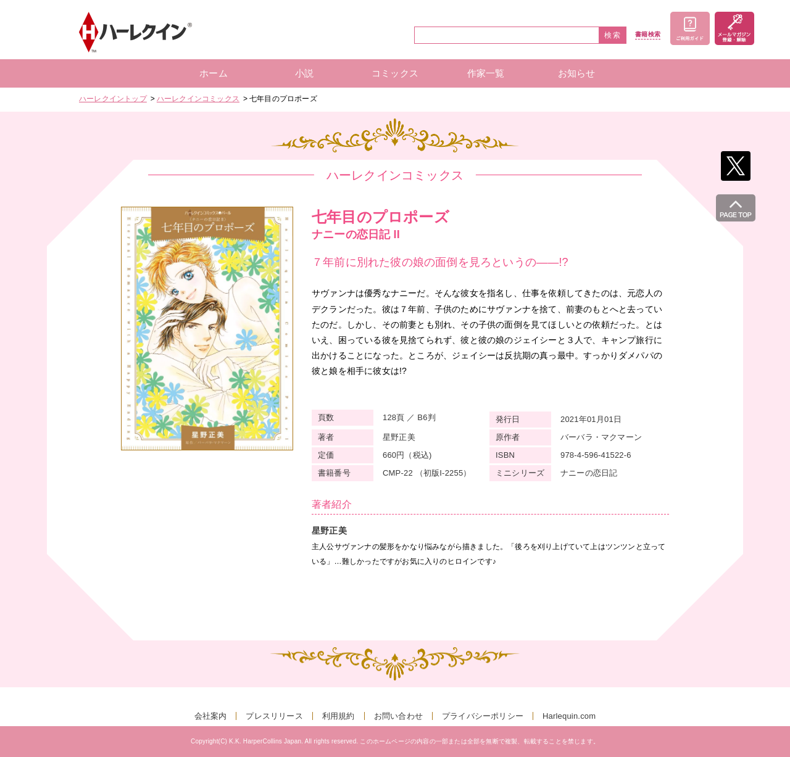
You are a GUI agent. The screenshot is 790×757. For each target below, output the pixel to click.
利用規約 (338, 716)
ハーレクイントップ (113, 98)
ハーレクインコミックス (198, 98)
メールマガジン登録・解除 (734, 28)
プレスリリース (274, 716)
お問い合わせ (398, 716)
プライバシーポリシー (482, 716)
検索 (613, 35)
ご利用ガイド (690, 28)
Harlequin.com (569, 716)
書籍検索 (647, 34)
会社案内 (210, 716)
